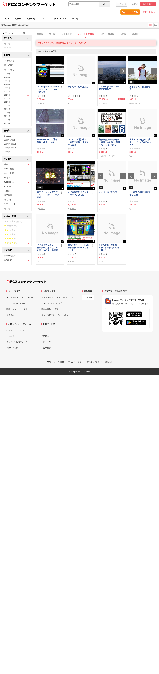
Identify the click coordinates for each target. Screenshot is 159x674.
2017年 (7, 105)
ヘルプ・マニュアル (15, 330)
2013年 (7, 120)
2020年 (17, 95)
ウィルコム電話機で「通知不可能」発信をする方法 (78, 142)
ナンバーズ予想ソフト (109, 192)
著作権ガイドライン (95, 362)
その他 (75, 18)
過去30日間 (9, 70)
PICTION (104, 103)
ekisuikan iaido (44, 156)
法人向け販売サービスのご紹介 (54, 315)
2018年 (7, 102)
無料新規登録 (148, 4)
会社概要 (61, 362)
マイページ (121, 4)
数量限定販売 (10, 256)
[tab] (97, 34)
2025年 (7, 77)
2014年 (7, 116)
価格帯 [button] (16, 130)
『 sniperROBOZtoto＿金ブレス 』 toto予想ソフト (48, 89)
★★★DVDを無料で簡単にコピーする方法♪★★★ (140, 142)
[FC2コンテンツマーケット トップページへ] (26, 282)
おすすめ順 (66, 34)
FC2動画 (45, 336)
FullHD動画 (17, 182)
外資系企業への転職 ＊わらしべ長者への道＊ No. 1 (109, 247)
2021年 (7, 91)
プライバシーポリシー (76, 362)
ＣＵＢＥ (42, 209)
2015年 (7, 112)
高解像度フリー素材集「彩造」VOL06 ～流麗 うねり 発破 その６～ (109, 142)
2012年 (7, 123)
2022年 (7, 88)
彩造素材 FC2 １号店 (107, 156)
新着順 (40, 34)
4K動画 (7, 177)
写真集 (18, 18)
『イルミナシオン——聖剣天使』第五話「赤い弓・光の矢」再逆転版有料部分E (47, 248)
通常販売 (17, 260)
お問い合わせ (12, 348)
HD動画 (7, 186)
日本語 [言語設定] (89, 298)
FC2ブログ (46, 348)
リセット (27, 33)
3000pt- (7, 152)
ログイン (135, 4)
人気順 (123, 34)
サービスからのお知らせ (17, 303)
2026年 (7, 74)
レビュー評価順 (107, 34)
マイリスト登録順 (85, 34)
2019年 (7, 98)
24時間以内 (9, 61)
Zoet (102, 261)
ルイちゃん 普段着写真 (139, 88)
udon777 (42, 103)
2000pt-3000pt (10, 148)
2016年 (7, 109)
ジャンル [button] (16, 38)
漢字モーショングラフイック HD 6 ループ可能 (48, 195)
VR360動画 (9, 173)
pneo (133, 156)
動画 (7, 18)
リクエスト (11, 336)
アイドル (8, 48)
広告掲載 (108, 362)
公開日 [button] (16, 55)
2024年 (7, 81)
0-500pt (7, 136)
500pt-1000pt (9, 140)
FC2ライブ (46, 342)
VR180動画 (9, 169)
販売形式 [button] (16, 250)
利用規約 (10, 315)
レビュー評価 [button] (16, 216)
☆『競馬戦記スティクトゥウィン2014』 (78, 193)
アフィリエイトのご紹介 (51, 303)
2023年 (7, 84)
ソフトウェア (60, 18)
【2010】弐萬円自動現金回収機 (139, 193)
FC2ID (44, 330)
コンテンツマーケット (37, 4)
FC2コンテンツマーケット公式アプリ (57, 297)
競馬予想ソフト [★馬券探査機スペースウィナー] (78, 247)
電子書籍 (30, 18)
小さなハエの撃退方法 (78, 87)
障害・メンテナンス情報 (17, 309)
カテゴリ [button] (16, 159)
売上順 (52, 34)
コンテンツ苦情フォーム (17, 342)
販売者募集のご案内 (50, 309)
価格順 (135, 34)
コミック (44, 18)
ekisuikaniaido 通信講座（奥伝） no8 (47, 140)
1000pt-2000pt (10, 144)
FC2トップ (51, 362)
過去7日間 (8, 65)
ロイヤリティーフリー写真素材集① (109, 88)
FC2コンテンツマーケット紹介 (19, 297)
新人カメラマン (136, 103)
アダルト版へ (149, 12)
